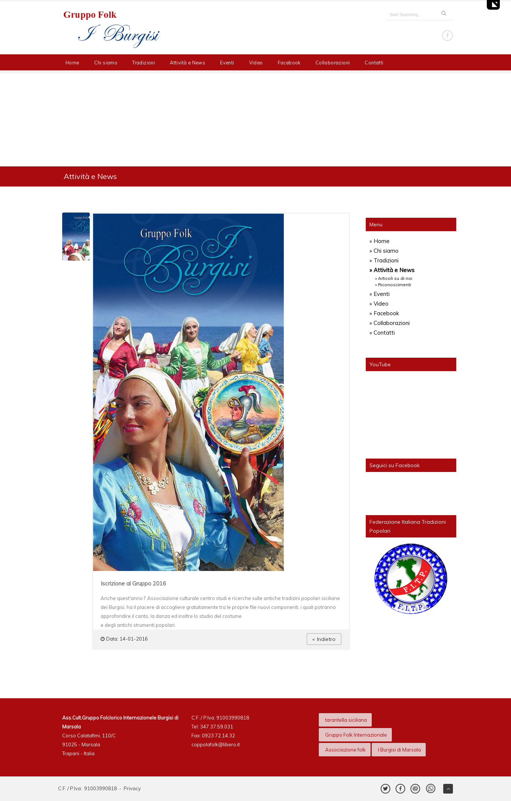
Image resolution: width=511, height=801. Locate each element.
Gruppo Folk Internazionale (356, 735)
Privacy (132, 788)
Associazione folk (345, 750)
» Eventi (379, 293)
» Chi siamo (384, 250)
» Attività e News (392, 270)
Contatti (374, 63)
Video (256, 63)
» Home (379, 241)
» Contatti (382, 332)
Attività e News (187, 63)
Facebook (289, 63)
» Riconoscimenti (393, 284)
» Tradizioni (384, 260)
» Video (378, 303)
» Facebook (384, 313)
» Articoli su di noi (393, 278)
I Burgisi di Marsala (399, 750)
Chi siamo (106, 63)
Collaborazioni (332, 63)
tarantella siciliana (346, 720)
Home (72, 63)
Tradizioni (143, 63)
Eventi (227, 63)
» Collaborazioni (389, 322)
